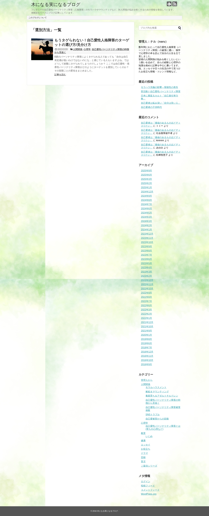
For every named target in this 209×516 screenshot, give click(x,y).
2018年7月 (146, 347)
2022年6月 (146, 305)
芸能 (143, 457)
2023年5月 (146, 263)
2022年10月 (147, 288)
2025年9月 (146, 170)
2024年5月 (146, 213)
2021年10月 (147, 326)
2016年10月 (147, 360)
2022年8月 (146, 297)
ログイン (145, 481)
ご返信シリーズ (149, 466)
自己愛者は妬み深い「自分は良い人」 (160, 103)
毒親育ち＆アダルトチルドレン (162, 396)
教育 (143, 433)
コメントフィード (150, 490)
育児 (143, 461)
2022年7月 (146, 301)
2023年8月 (146, 250)
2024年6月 (146, 208)
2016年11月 (147, 356)
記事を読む (60, 74)
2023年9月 (146, 246)
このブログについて (37, 17)
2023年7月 (146, 255)
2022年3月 (146, 309)
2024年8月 (146, 200)
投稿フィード (148, 485)
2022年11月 (147, 284)
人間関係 (77, 49)
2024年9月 (146, 196)
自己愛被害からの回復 (157, 419)
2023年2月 (146, 276)
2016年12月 (147, 352)
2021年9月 (146, 330)
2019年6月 (146, 343)
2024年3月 (146, 221)
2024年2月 (146, 225)
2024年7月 (146, 204)
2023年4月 (146, 267)
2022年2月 (146, 314)
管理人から (147, 380)
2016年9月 (146, 364)
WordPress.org (148, 494)
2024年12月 (147, 191)
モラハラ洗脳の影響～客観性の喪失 (159, 87)
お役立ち (145, 449)
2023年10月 (147, 242)
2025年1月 (146, 187)
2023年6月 (146, 259)
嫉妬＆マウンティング (157, 391)
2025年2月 (146, 183)
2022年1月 (146, 318)
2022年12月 (147, 280)
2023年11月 (147, 238)
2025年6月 (146, 175)
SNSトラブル (153, 414)
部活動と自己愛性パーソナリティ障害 (160, 91)
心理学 (87, 49)
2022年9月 (146, 293)
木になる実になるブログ (55, 4)
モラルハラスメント (156, 387)
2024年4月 (146, 217)
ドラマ (144, 453)
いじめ (149, 436)
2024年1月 (146, 229)
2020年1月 (146, 335)
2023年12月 (147, 234)
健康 (143, 440)
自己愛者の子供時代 (151, 107)
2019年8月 (146, 339)
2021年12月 (147, 322)
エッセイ (145, 445)
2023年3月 (146, 271)
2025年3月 (146, 179)
